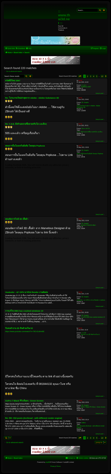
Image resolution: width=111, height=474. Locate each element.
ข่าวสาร (83, 85)
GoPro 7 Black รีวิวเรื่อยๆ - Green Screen (93, 407)
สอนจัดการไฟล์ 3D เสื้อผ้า (88, 225)
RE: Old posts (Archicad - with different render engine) (91, 426)
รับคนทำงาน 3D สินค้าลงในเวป (90, 334)
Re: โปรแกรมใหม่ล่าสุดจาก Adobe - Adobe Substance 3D (32, 98)
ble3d (80, 80)
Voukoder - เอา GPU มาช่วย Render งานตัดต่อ (91, 300)
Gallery (83, 422)
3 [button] (90, 76)
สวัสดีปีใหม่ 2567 (86, 87)
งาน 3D (83, 333)
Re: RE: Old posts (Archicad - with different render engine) (33, 418)
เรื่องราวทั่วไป (85, 128)
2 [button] (87, 76)
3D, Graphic (85, 102)
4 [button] (93, 76)
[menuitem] (20, 48)
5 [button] (96, 76)
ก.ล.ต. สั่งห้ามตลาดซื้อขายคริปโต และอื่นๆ (89, 132)
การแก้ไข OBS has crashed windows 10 (93, 317)
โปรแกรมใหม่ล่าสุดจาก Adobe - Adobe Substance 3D (88, 106)
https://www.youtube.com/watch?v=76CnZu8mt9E (24, 331)
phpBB (47, 462)
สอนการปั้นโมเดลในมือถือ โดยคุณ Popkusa (90, 153)
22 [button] (102, 76)
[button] (80, 76)
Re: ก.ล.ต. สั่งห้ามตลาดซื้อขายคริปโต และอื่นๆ (26, 124)
